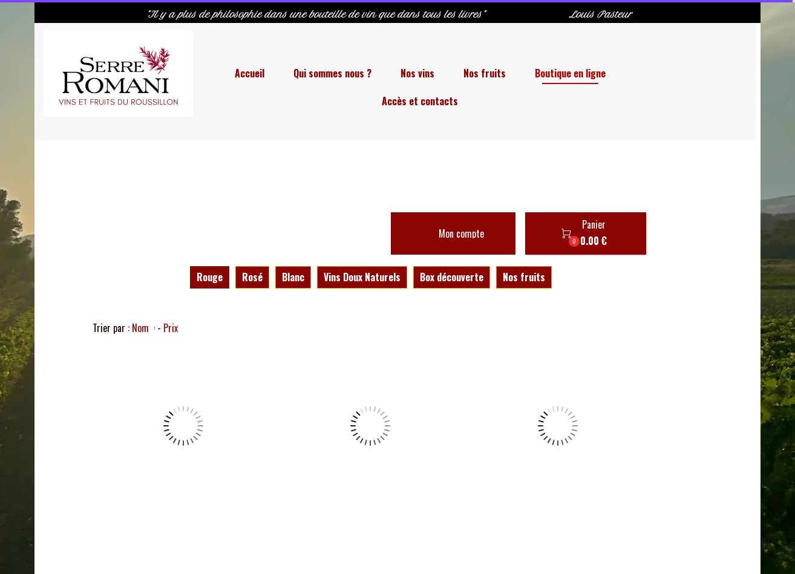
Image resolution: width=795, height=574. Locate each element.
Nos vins (417, 73)
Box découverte (451, 277)
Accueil (249, 73)
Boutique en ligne (570, 73)
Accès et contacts (420, 101)
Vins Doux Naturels (362, 277)
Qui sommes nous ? (332, 73)
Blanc (293, 277)
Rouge (210, 277)
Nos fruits (484, 73)
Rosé (252, 277)
